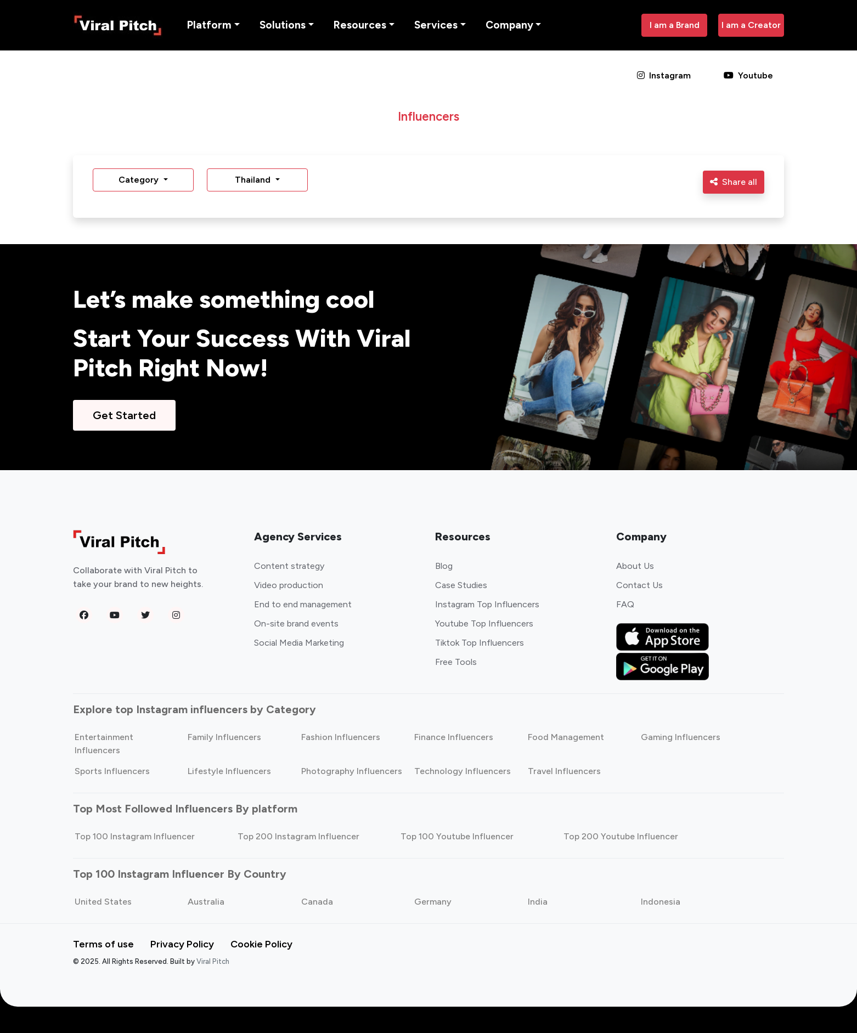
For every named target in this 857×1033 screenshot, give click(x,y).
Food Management (566, 737)
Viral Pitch (212, 961)
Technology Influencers (462, 771)
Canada (317, 901)
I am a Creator (751, 25)
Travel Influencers (564, 771)
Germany (433, 901)
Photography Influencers (351, 771)
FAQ (625, 604)
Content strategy (289, 566)
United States (103, 901)
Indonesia (660, 901)
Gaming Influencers (680, 737)
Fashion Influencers (340, 737)
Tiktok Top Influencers (479, 642)
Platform (209, 25)
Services (436, 25)
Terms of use (103, 944)
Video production (288, 585)
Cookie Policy (261, 944)
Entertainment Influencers (104, 743)
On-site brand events (296, 623)
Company (509, 25)
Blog (444, 566)
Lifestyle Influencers (229, 771)
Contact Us (639, 585)
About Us (635, 566)
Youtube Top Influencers (484, 623)
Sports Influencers (112, 771)
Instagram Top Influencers (487, 604)
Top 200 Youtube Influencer (620, 836)
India (538, 901)
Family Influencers (224, 737)
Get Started (124, 415)
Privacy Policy (182, 944)
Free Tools (456, 662)
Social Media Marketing (299, 642)
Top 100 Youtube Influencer (457, 836)
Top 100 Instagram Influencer (135, 836)
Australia (206, 901)
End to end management (303, 604)
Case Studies (461, 585)
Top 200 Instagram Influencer (298, 836)
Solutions (283, 25)
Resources (360, 25)
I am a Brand (675, 25)
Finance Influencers (453, 737)
